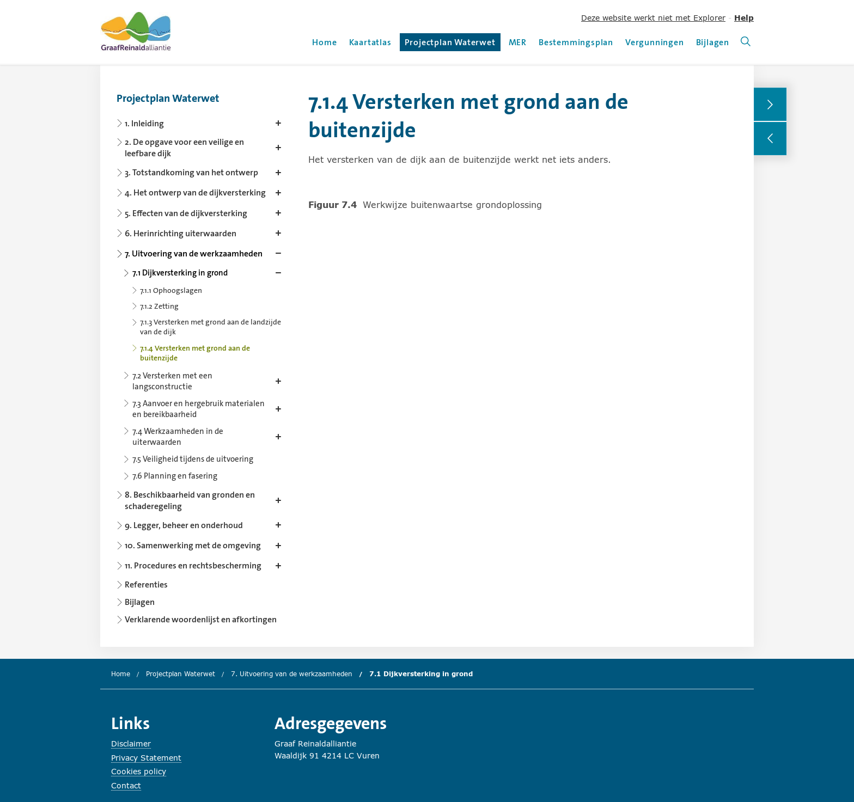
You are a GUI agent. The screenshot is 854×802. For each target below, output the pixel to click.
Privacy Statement (146, 757)
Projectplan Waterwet (450, 43)
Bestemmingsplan (576, 42)
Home (324, 42)
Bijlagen (712, 42)
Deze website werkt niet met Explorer (653, 17)
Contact (126, 785)
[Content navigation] (201, 355)
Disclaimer (131, 743)
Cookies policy (138, 771)
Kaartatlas (370, 42)
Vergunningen (654, 42)
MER (518, 42)
